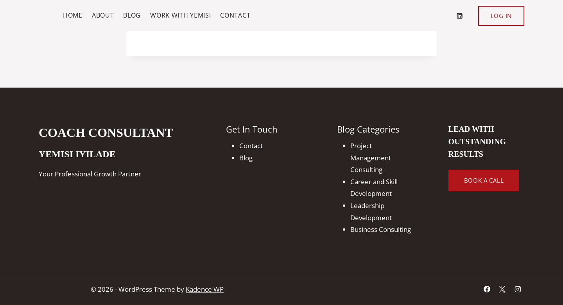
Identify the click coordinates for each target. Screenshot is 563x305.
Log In (501, 16)
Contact (235, 15)
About (103, 15)
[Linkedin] (459, 15)
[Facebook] (487, 289)
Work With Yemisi (180, 15)
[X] (502, 289)
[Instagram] (517, 289)
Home (72, 15)
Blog (132, 15)
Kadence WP (205, 289)
